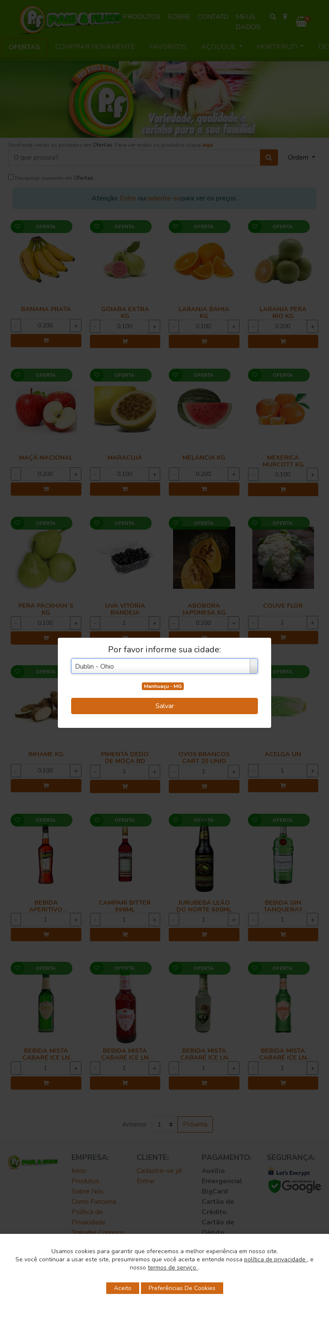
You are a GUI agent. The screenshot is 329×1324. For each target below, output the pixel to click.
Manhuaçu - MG (163, 686)
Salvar (165, 706)
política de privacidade (275, 1259)
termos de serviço (173, 1267)
